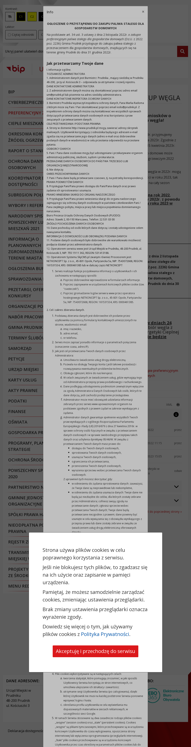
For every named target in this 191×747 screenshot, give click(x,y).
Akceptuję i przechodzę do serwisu (95, 651)
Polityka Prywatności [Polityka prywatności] (105, 633)
